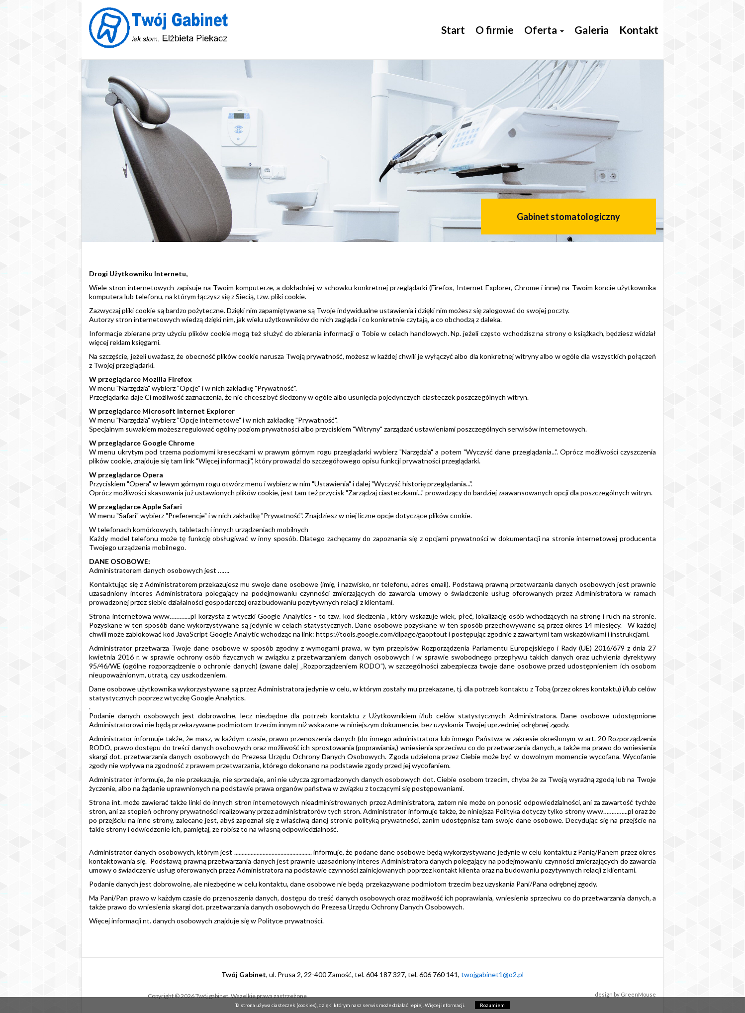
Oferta (544, 29)
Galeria (591, 29)
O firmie (494, 29)
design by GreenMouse (625, 994)
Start (453, 29)
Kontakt (638, 29)
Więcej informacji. (445, 1005)
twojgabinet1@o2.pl (492, 974)
